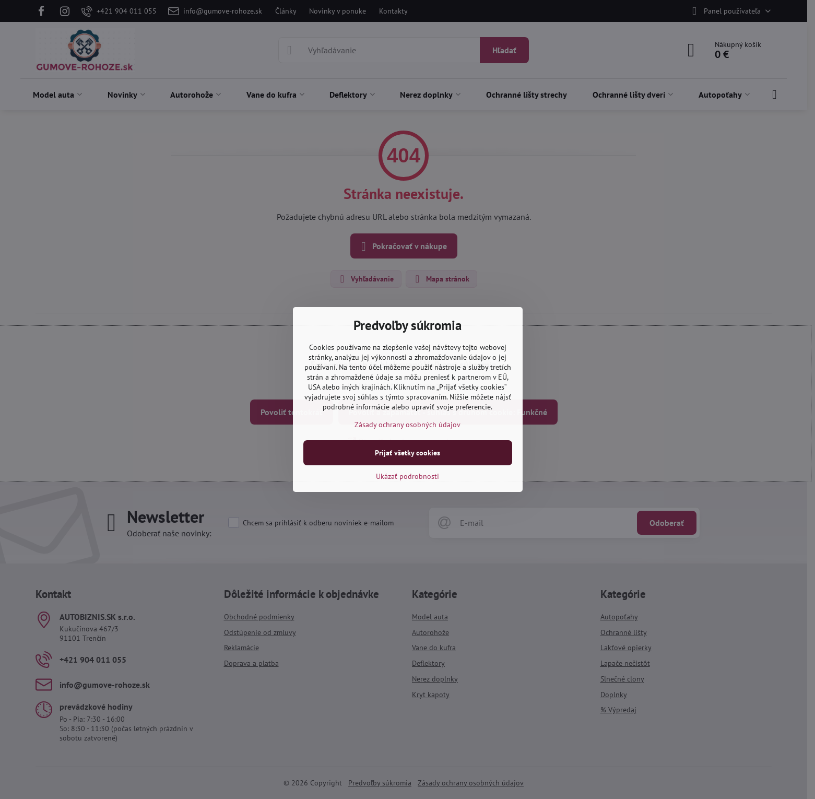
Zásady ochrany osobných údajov (407, 424)
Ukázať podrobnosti (407, 476)
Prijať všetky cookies (407, 452)
